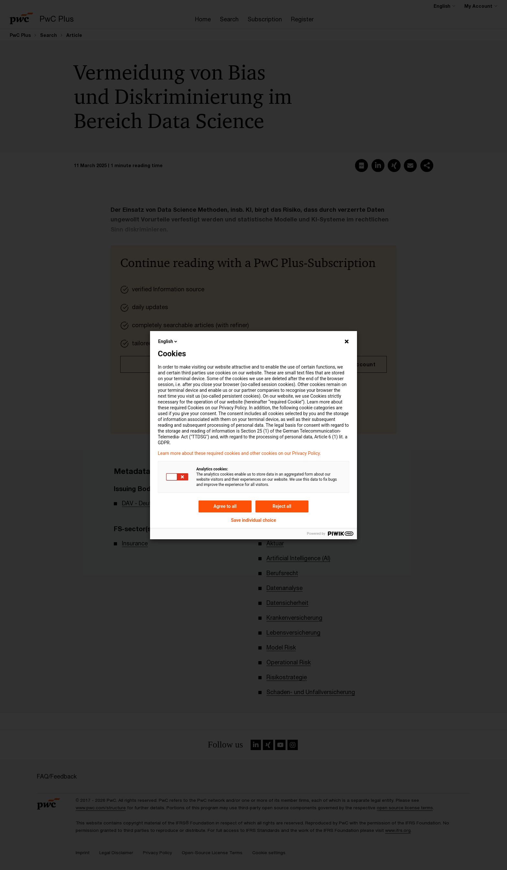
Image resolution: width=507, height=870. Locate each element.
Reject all (282, 506)
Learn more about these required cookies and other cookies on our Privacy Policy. (239, 453)
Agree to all (225, 506)
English (168, 341)
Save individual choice (253, 520)
